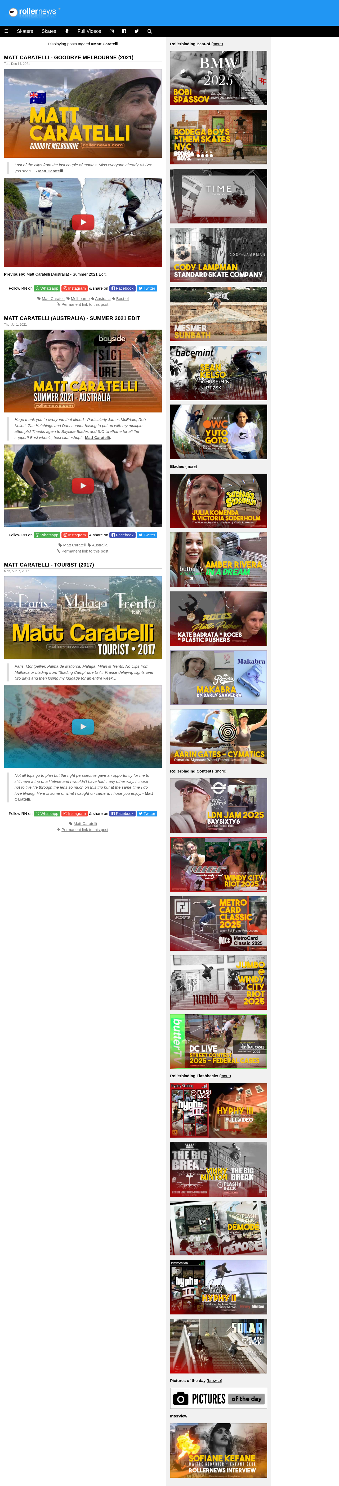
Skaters (25, 31)
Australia (102, 298)
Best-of (122, 298)
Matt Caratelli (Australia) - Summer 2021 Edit (65, 274)
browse (214, 1380)
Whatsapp (49, 288)
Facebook (124, 288)
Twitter (149, 288)
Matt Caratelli (50, 171)
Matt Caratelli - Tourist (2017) (49, 565)
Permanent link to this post (84, 304)
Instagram (77, 288)
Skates (49, 31)
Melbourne (80, 298)
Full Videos (89, 31)
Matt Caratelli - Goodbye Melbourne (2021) (68, 57)
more (217, 44)
